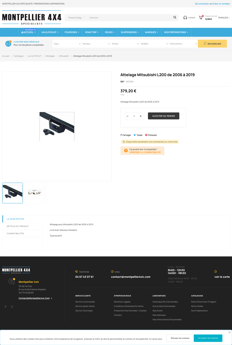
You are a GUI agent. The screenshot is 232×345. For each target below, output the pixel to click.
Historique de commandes (165, 301)
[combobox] (67, 44)
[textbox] (67, 44)
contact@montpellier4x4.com (34, 298)
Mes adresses (159, 315)
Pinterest (152, 135)
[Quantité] (134, 116)
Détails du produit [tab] (18, 226)
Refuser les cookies (180, 338)
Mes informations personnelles (167, 319)
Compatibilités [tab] (15, 233)
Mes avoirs (158, 310)
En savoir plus (155, 338)
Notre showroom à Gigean (203, 301)
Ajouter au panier (163, 116)
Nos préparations (199, 310)
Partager (127, 135)
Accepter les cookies (208, 338)
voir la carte (222, 276)
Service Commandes (85, 301)
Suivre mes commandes (164, 306)
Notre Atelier (197, 306)
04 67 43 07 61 (84, 276)
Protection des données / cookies (130, 310)
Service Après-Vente (85, 306)
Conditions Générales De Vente (128, 306)
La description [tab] (15, 219)
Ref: (122, 81)
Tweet (139, 135)
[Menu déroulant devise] (223, 17)
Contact (118, 315)
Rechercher (212, 43)
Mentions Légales (122, 301)
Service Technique (84, 310)
